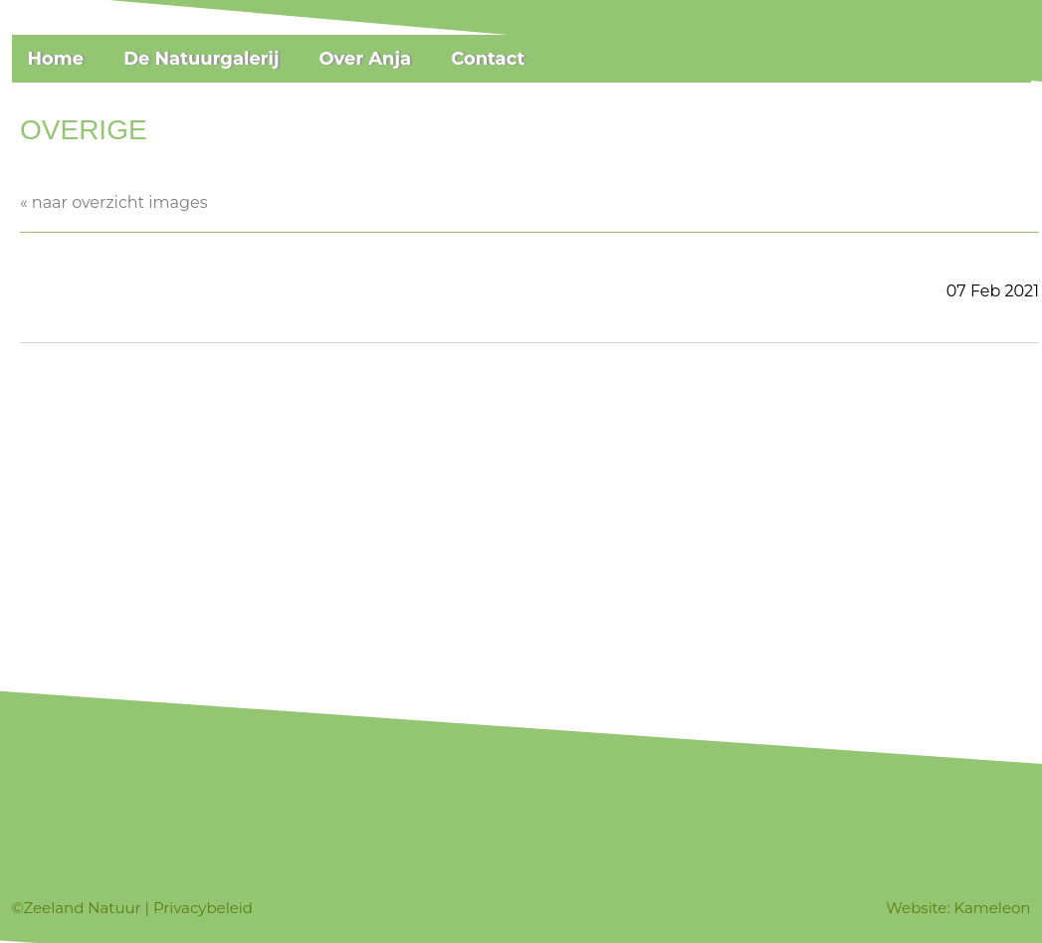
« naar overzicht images (113, 202)
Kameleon (992, 907)
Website (916, 907)
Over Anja (364, 59)
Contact (487, 59)
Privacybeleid (203, 907)
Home (56, 59)
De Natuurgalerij (201, 59)
